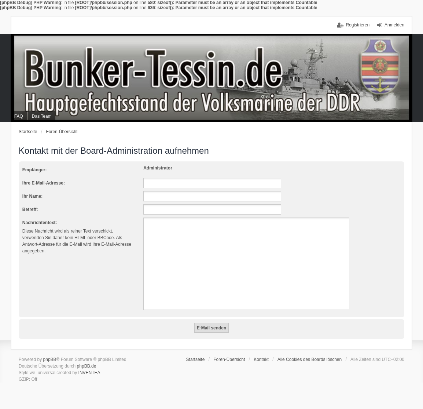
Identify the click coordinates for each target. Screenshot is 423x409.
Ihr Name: (32, 196)
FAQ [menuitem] (18, 116)
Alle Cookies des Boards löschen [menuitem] (309, 359)
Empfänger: (34, 169)
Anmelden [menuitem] (394, 25)
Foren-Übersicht (61, 131)
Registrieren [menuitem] (357, 25)
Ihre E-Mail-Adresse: (43, 183)
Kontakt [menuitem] (261, 359)
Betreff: (30, 209)
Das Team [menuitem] (42, 116)
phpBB (49, 359)
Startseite (28, 131)
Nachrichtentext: (39, 222)
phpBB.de (86, 366)
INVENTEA (89, 372)
